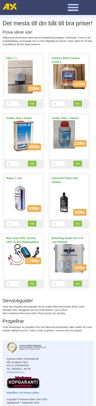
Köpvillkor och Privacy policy (23, 392)
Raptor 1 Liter (14, 178)
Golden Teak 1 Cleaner (65, 118)
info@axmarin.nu (15, 372)
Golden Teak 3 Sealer (19, 118)
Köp (32, 103)
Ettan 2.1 (11, 58)
